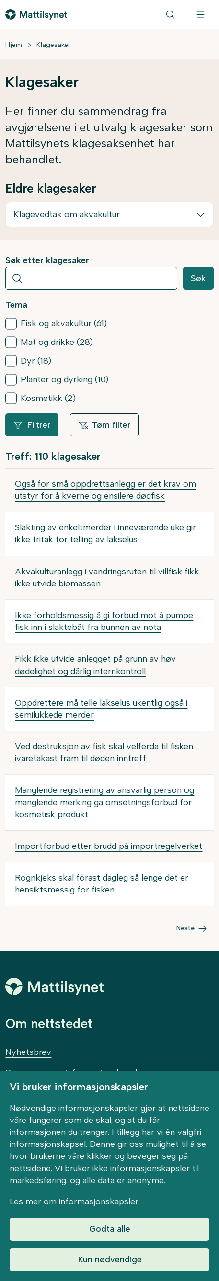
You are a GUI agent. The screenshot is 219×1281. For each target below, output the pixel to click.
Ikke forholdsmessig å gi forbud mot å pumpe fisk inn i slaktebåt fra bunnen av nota (104, 621)
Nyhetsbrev (28, 1052)
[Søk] (170, 14)
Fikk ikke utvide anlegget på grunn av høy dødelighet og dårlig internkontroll (95, 664)
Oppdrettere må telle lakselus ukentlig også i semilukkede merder (101, 709)
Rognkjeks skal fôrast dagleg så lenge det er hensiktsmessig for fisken (101, 883)
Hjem (13, 45)
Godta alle (109, 1229)
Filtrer (32, 425)
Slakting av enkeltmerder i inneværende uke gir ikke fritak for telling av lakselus (105, 533)
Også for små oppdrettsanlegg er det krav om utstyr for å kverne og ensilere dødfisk (105, 490)
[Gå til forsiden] (36, 14)
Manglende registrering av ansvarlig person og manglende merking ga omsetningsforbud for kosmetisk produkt (104, 802)
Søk (198, 278)
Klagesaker (53, 45)
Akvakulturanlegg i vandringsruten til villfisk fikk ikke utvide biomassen (107, 577)
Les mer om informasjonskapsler (74, 1201)
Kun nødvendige (110, 1259)
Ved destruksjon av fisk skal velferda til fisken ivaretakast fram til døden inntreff (104, 752)
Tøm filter (104, 425)
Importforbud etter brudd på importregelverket (108, 846)
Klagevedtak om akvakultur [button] (66, 214)
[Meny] (200, 14)
